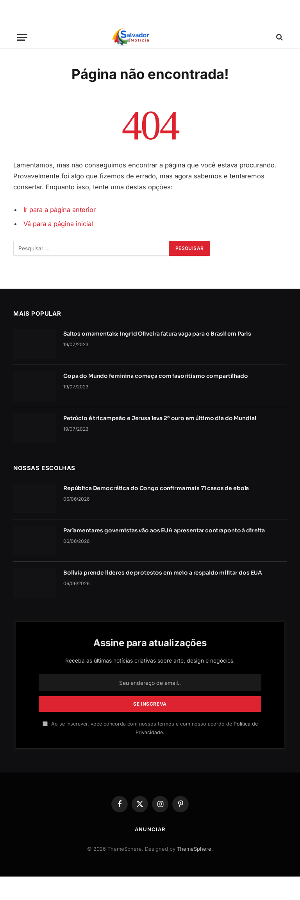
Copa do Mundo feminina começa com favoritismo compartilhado (155, 375)
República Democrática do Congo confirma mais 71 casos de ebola (156, 488)
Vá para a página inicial (58, 224)
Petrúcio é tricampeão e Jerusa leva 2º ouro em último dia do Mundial (159, 418)
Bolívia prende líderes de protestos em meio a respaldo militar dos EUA (162, 572)
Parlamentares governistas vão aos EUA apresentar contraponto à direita (164, 530)
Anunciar (150, 829)
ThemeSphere (194, 849)
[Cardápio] (22, 37)
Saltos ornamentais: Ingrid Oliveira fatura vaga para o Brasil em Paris (157, 333)
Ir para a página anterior (59, 210)
